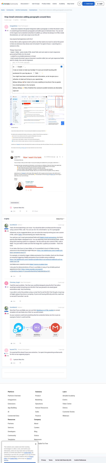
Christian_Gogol (15, 282)
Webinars (66, 416)
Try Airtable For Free (41, 443)
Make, (20, 234)
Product (38, 396)
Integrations (12, 400)
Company (37, 419)
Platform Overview (14, 396)
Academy (62, 4)
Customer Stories (69, 412)
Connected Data (13, 416)
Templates (11, 439)
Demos (65, 408)
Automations (33, 10)
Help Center (70, 4)
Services (11, 427)
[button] (88, 4)
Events (55, 4)
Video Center (67, 404)
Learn (65, 392)
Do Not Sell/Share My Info (63, 460)
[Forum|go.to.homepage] (9, 4)
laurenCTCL (13, 349)
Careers (36, 427)
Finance (38, 416)
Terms (50, 460)
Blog (35, 431)
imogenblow (13, 26)
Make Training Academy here (38, 264)
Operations (39, 404)
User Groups (35, 4)
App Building (12, 408)
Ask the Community (21, 10)
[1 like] (17, 208)
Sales (37, 412)
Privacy (43, 460)
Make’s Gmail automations (48, 237)
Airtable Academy (69, 396)
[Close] (36, 448)
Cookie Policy (27, 456)
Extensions (11, 404)
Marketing (38, 400)
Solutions (38, 392)
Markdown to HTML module (45, 310)
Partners (11, 423)
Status (36, 435)
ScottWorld (13, 225)
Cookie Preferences (80, 460)
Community (10, 10)
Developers (11, 431)
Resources (11, 419)
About (36, 423)
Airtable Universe (14, 443)
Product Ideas (46, 4)
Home (3, 10)
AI (8, 412)
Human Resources (41, 408)
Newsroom (38, 439)
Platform (11, 392)
